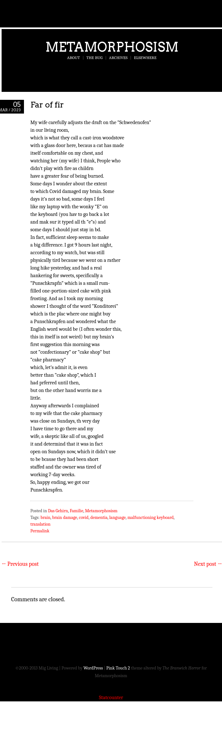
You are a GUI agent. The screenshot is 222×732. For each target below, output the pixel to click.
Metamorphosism (112, 47)
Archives (118, 57)
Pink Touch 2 (118, 668)
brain (45, 517)
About (73, 57)
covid (83, 517)
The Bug (94, 57)
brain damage (64, 517)
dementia (99, 517)
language (117, 517)
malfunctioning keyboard (150, 517)
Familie (76, 511)
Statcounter (111, 697)
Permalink (40, 531)
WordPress (93, 668)
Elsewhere (145, 57)
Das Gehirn (58, 511)
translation (40, 524)
